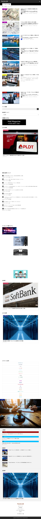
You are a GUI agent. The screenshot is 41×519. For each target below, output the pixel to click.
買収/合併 (20, 389)
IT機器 (20, 366)
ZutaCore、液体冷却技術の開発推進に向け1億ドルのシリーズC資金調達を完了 (15, 208)
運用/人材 (20, 393)
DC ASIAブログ (20, 362)
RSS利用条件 (20, 507)
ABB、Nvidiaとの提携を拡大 (8, 193)
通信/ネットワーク (20, 391)
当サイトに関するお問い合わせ (21, 510)
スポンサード (21, 373)
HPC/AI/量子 (9, 199)
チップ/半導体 (20, 377)
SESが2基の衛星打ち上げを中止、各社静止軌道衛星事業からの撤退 (13, 175)
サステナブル (21, 371)
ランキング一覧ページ (37, 428)
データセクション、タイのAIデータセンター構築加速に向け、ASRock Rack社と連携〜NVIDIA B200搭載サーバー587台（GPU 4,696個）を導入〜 (20, 197)
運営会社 (20, 511)
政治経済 (20, 382)
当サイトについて (20, 506)
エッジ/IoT (20, 368)
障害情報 (20, 395)
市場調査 (10, 180)
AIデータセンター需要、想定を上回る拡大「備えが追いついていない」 (14, 179)
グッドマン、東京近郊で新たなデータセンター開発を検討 (12, 182)
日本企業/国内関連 (11, 184)
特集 (9, 191)
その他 (21, 375)
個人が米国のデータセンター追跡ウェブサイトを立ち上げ (12, 201)
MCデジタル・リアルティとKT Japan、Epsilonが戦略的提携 (12, 205)
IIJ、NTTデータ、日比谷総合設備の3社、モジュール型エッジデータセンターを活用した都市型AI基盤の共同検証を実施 (20, 186)
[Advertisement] (9, 165)
